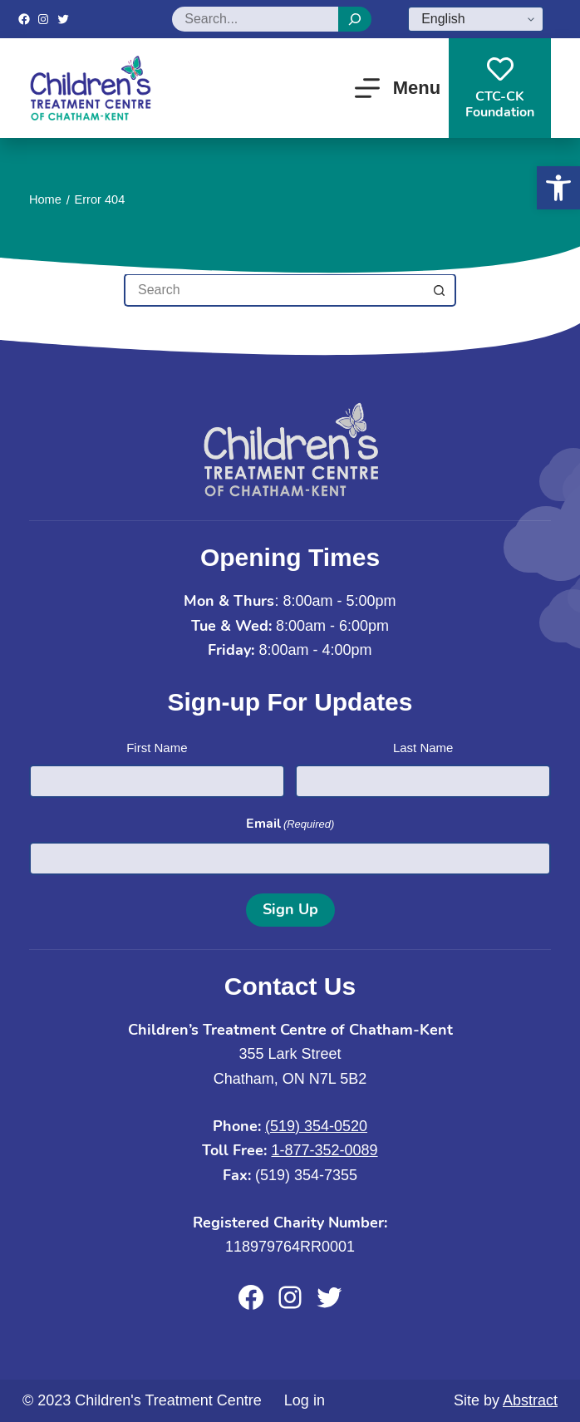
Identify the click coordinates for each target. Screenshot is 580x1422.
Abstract (530, 1400)
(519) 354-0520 (316, 1126)
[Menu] (397, 88)
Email (290, 824)
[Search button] (439, 290)
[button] (558, 187)
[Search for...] (273, 290)
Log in (304, 1400)
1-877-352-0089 (324, 1150)
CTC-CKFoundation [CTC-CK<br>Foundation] (499, 88)
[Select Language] (475, 19)
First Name (156, 748)
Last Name (423, 748)
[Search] (354, 19)
